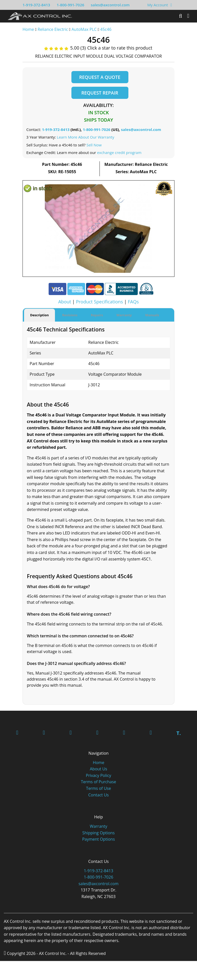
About (64, 303)
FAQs (133, 303)
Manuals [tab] (152, 316)
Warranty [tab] (124, 316)
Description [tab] (39, 316)
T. (178, 734)
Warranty (98, 827)
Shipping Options (98, 833)
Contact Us (98, 795)
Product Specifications (99, 303)
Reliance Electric (52, 29)
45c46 (105, 29)
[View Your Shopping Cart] (171, 4)
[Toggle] (188, 16)
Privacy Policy (98, 776)
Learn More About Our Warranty (85, 138)
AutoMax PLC (84, 29)
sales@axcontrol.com (110, 4)
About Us (98, 770)
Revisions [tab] (69, 316)
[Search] (180, 16)
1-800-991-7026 (70, 4)
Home (28, 29)
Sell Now (94, 145)
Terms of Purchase (98, 783)
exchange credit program (119, 153)
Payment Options (98, 840)
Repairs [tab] (97, 316)
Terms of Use (98, 789)
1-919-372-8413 (36, 4)
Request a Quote (99, 77)
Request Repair (99, 93)
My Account (157, 4)
